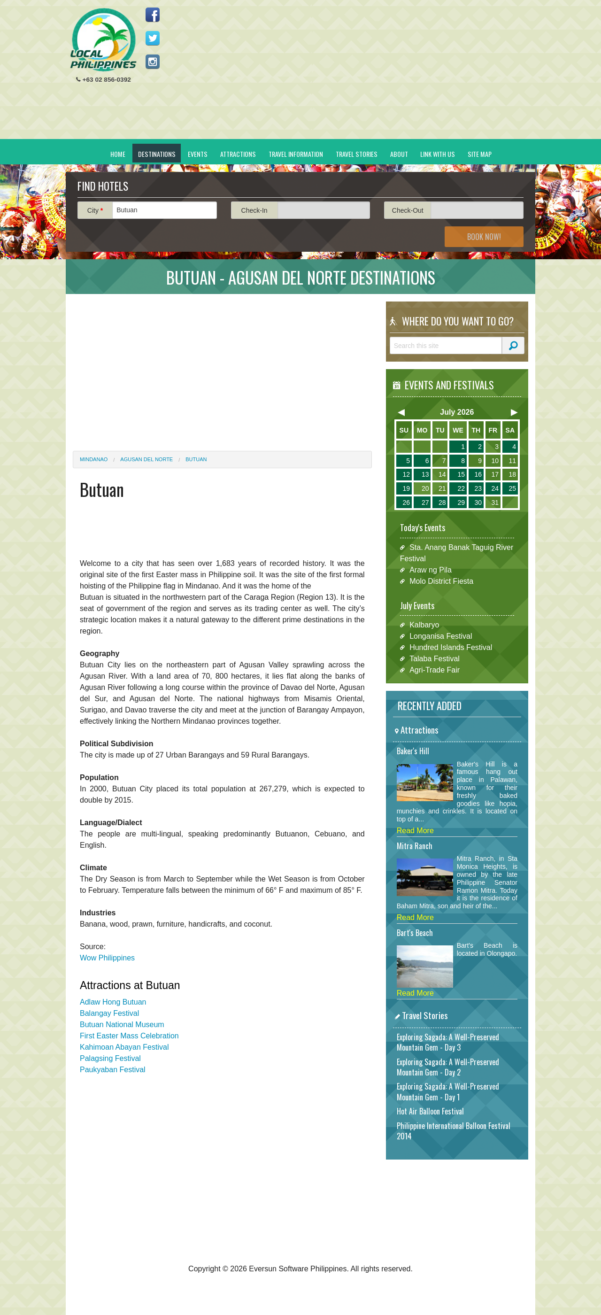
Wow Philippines (107, 958)
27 (425, 502)
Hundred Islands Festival (450, 647)
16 (478, 474)
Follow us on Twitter (153, 38)
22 (461, 488)
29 (461, 502)
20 (425, 488)
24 (495, 488)
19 (406, 488)
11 (512, 460)
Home (117, 154)
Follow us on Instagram (153, 61)
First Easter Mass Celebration (129, 1036)
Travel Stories (357, 154)
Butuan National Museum (122, 1025)
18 (512, 474)
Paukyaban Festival (113, 1070)
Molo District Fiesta (441, 581)
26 (406, 502)
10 (495, 460)
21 (442, 488)
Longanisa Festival (440, 636)
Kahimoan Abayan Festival (124, 1047)
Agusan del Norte (146, 459)
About (399, 154)
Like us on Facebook (153, 15)
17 (495, 474)
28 (442, 502)
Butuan (196, 459)
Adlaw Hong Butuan (113, 1002)
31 (495, 502)
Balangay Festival (109, 1013)
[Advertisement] (357, 73)
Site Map (480, 154)
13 (425, 474)
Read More (415, 831)
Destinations (157, 154)
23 (478, 488)
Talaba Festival (434, 659)
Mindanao (94, 459)
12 (406, 474)
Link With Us (437, 154)
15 (461, 474)
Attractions (238, 154)
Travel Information (296, 154)
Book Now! (484, 236)
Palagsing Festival (110, 1058)
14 (442, 474)
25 (512, 488)
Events (198, 154)
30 (478, 502)
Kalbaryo (424, 625)
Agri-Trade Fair (434, 670)
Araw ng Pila (430, 570)
